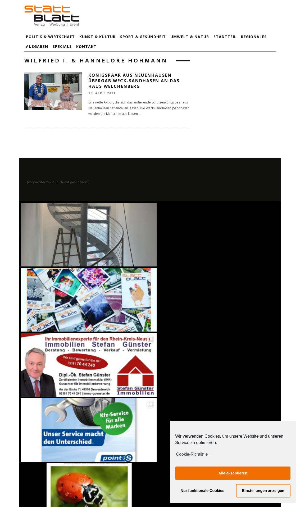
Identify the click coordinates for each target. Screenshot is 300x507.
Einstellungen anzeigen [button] (263, 490)
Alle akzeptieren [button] (232, 473)
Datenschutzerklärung (151, 453)
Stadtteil (225, 36)
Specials (62, 46)
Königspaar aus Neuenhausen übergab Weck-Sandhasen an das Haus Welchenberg (134, 80)
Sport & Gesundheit (143, 36)
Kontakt (86, 46)
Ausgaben (37, 46)
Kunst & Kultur (97, 36)
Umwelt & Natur (189, 36)
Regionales (254, 36)
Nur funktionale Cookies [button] (203, 490)
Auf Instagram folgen (150, 338)
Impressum (93, 453)
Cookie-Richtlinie (192, 454)
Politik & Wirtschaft (50, 36)
